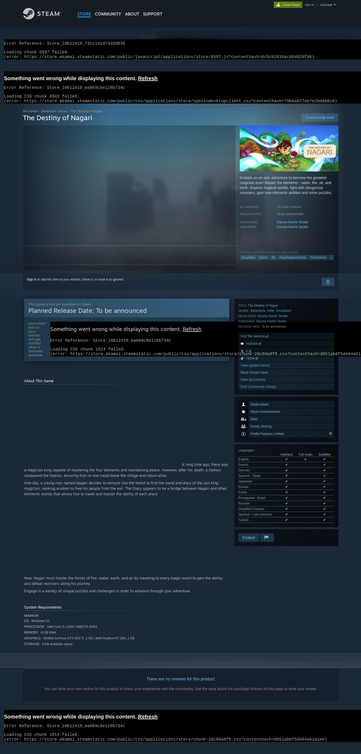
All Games (30, 117)
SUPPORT (152, 14)
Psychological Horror (292, 263)
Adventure (257, 416)
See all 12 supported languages (260, 396)
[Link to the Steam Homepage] (46, 18)
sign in (309, 5)
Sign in (32, 286)
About (132, 14)
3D (273, 263)
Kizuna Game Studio (292, 228)
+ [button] (331, 263)
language (326, 5)
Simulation (248, 263)
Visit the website (255, 441)
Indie (270, 416)
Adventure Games (54, 117)
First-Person (318, 263)
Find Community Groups (258, 492)
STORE (84, 14)
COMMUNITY (108, 14)
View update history (255, 470)
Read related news (254, 478)
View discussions (253, 485)
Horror (263, 263)
